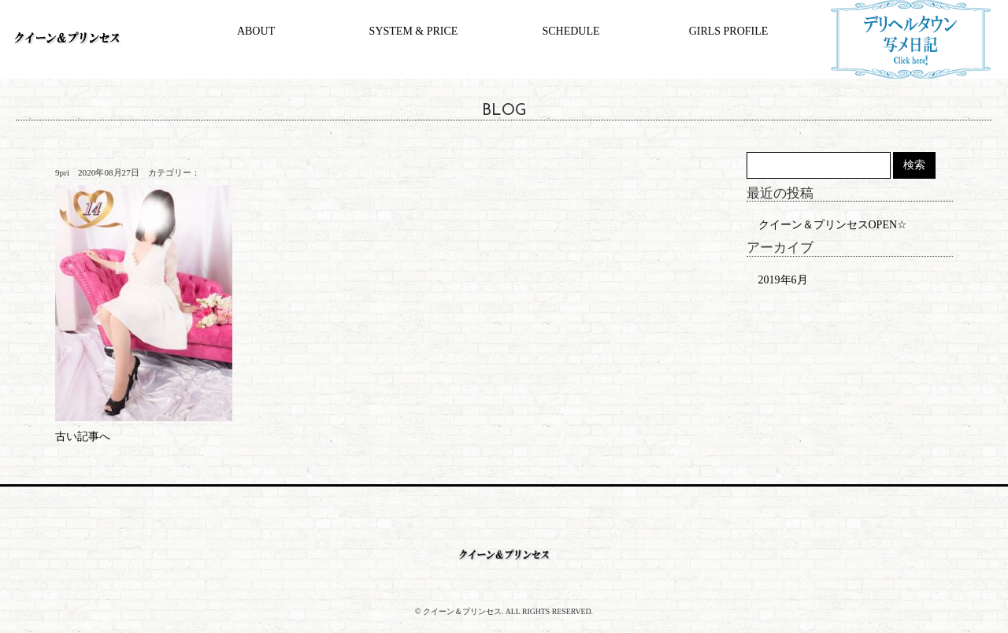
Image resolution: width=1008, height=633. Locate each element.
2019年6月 (783, 280)
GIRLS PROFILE (729, 31)
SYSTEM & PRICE (413, 31)
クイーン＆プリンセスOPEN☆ (833, 225)
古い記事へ (82, 436)
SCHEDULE (570, 31)
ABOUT (256, 31)
